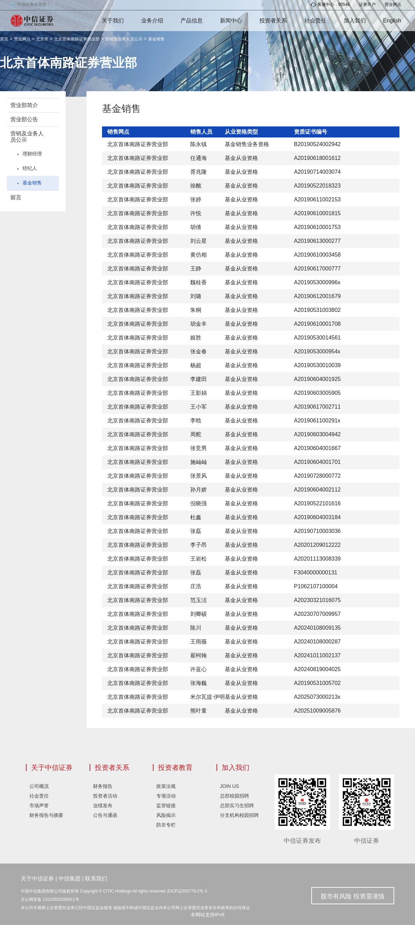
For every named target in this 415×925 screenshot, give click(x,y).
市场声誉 (39, 805)
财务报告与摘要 (46, 815)
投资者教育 (175, 767)
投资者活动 (105, 796)
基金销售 (156, 39)
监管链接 (166, 805)
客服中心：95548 (330, 4)
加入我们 (355, 20)
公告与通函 (105, 815)
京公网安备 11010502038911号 (50, 899)
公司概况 (39, 786)
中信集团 (69, 878)
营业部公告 (24, 119)
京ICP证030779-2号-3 (187, 891)
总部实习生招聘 (237, 805)
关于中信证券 (52, 767)
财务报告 (102, 786)
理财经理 (32, 153)
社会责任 (315, 20)
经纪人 (29, 168)
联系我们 (96, 878)
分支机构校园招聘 (239, 815)
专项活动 (166, 796)
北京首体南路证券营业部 (77, 39)
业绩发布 (102, 805)
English (392, 20)
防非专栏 (166, 825)
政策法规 (166, 786)
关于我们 (113, 20)
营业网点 (393, 4)
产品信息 (192, 20)
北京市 (42, 39)
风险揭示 (166, 815)
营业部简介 (24, 105)
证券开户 (367, 4)
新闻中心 (231, 20)
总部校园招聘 (234, 796)
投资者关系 (273, 20)
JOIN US (229, 786)
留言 (15, 197)
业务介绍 (152, 20)
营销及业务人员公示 (123, 39)
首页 (4, 39)
